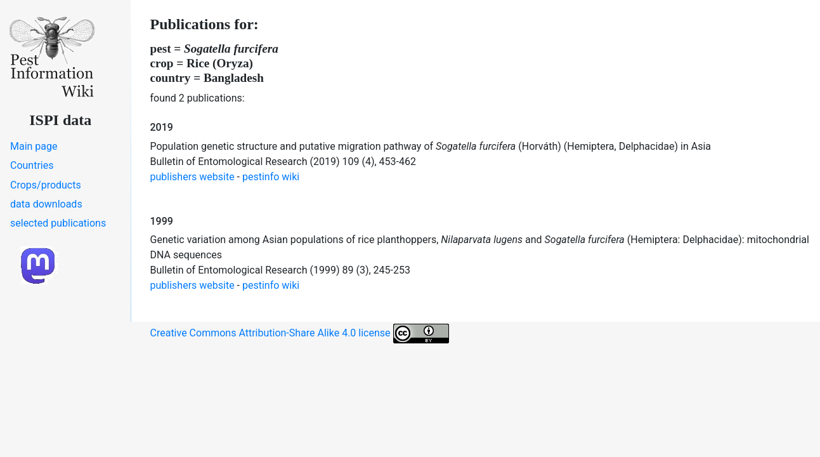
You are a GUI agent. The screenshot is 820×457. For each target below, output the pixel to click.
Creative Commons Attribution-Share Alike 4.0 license (299, 333)
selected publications (58, 223)
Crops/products (45, 185)
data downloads (46, 204)
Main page (34, 146)
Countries (31, 165)
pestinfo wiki (270, 177)
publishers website (192, 177)
